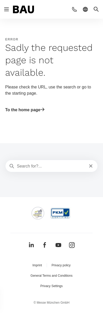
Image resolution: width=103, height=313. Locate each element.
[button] (74, 9)
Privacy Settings (51, 286)
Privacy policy (61, 265)
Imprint (37, 265)
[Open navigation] (6, 9)
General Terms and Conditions (52, 275)
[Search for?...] (51, 166)
